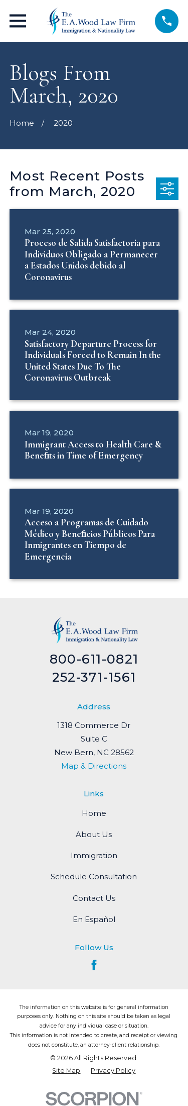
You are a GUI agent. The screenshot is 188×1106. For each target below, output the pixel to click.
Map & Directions (93, 766)
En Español (94, 919)
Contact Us (94, 898)
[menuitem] (66, 1070)
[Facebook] (94, 965)
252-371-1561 (94, 677)
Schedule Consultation (94, 876)
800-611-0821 (94, 659)
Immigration (94, 855)
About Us (94, 834)
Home (94, 813)
